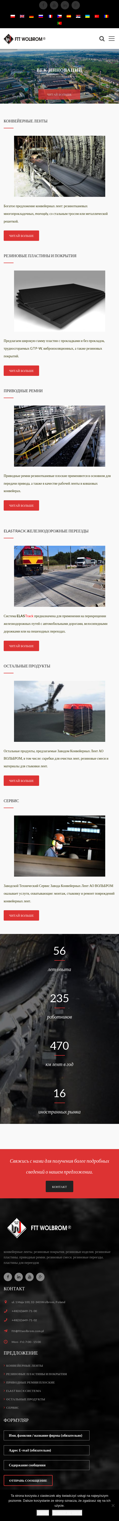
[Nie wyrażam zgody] (112, 1505)
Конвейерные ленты (24, 1365)
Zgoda (42, 1513)
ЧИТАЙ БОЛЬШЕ (21, 236)
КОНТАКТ (59, 1187)
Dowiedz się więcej (67, 1513)
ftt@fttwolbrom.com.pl (28, 1331)
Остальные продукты (25, 1399)
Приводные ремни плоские (30, 1382)
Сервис (12, 1407)
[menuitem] (12, 16)
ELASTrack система (23, 1391)
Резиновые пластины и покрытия (36, 1374)
